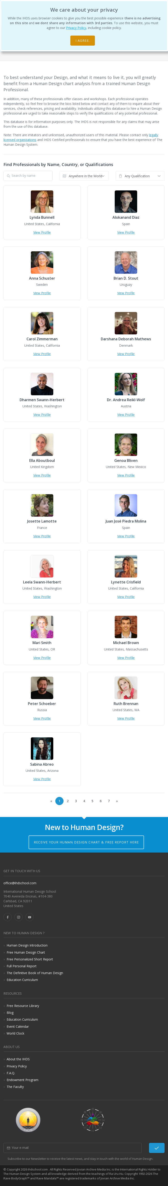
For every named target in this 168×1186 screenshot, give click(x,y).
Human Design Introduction (27, 945)
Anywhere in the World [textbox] (85, 176)
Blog (10, 1012)
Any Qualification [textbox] (137, 176)
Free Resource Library (23, 1006)
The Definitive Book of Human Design (35, 973)
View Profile (42, 232)
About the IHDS (18, 1059)
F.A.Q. (11, 1073)
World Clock (15, 1033)
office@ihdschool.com (19, 883)
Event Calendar (18, 1026)
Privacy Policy (76, 28)
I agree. (82, 40)
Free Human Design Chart (26, 952)
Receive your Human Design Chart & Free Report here (86, 842)
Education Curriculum (22, 980)
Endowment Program (22, 1080)
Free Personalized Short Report (30, 959)
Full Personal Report (22, 966)
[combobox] (84, 175)
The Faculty (15, 1087)
